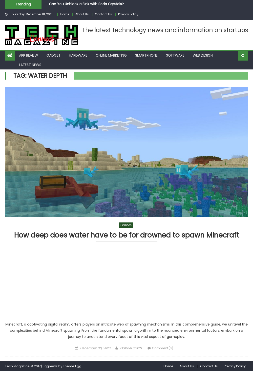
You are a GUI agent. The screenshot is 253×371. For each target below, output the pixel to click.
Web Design (203, 55)
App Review (28, 55)
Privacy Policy (128, 14)
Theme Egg (72, 366)
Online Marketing (111, 55)
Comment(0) (162, 348)
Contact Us (103, 14)
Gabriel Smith (131, 348)
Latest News (30, 64)
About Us (82, 14)
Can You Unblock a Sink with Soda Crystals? (86, 3)
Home (64, 14)
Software (175, 55)
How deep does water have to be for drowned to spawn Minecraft (126, 235)
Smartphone (146, 55)
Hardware (78, 55)
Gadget (53, 55)
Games (126, 225)
